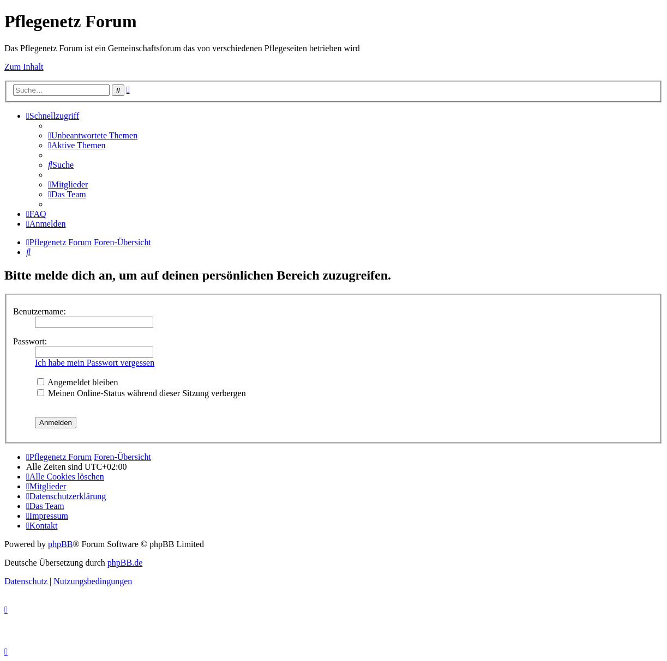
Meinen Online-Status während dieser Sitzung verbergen (141, 393)
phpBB (60, 544)
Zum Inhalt (24, 66)
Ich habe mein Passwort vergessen (94, 362)
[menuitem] (92, 135)
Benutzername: (39, 311)
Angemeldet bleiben (77, 382)
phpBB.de (124, 562)
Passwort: (30, 341)
